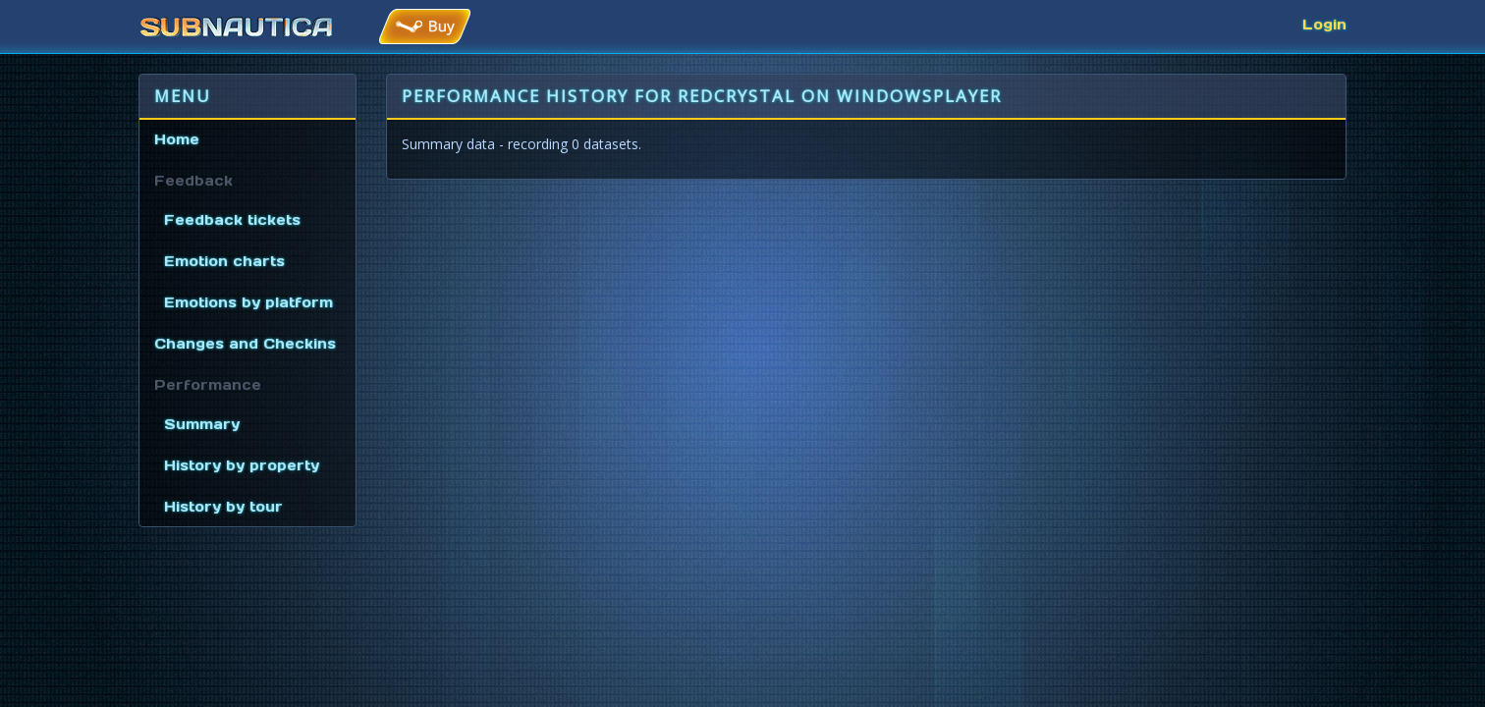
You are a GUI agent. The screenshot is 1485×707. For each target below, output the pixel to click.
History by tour (223, 507)
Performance (207, 385)
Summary (202, 424)
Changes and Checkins (245, 344)
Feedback (193, 181)
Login (1324, 24)
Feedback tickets (232, 220)
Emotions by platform (248, 302)
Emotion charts (224, 261)
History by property (241, 465)
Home (176, 139)
